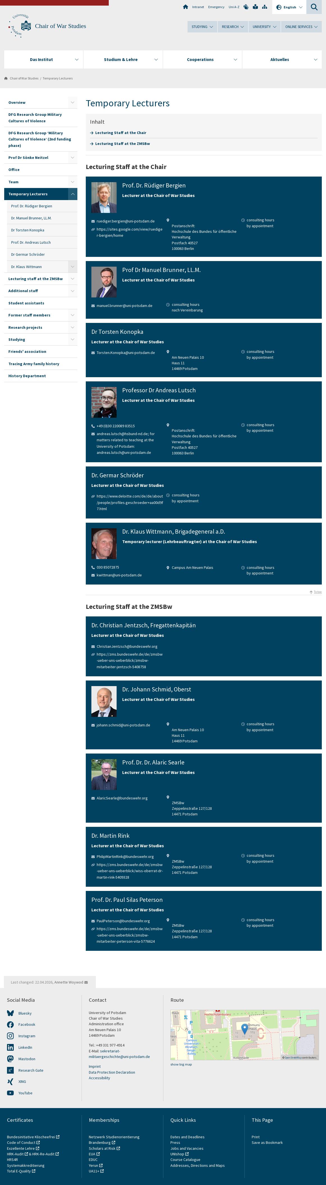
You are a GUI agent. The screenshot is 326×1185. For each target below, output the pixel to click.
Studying (16, 339)
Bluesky (25, 1013)
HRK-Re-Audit (43, 1153)
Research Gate (31, 1070)
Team (13, 181)
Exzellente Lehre (21, 1148)
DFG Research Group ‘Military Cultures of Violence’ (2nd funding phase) (39, 139)
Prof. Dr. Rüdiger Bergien (31, 205)
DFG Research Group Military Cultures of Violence (35, 117)
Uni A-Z (234, 7)
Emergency (216, 7)
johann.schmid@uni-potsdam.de (123, 725)
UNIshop (177, 1153)
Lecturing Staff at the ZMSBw (122, 143)
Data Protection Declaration (112, 1072)
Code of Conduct (21, 1142)
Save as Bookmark (267, 1142)
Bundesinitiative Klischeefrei (31, 1136)
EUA (92, 1153)
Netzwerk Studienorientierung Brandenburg (114, 1139)
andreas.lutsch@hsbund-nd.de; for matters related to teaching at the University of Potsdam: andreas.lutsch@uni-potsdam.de (126, 443)
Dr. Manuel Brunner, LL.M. (31, 217)
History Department (27, 375)
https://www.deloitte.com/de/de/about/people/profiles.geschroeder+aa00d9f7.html (130, 502)
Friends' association (27, 351)
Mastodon (27, 1058)
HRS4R (12, 1159)
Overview (17, 102)
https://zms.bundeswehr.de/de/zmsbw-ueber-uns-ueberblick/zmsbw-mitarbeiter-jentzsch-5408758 (130, 660)
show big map (181, 1064)
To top (318, 592)
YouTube (26, 1092)
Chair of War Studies (60, 26)
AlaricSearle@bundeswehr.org (122, 798)
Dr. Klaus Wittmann (26, 266)
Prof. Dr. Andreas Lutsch (31, 242)
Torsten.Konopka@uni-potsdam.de (126, 352)
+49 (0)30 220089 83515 (116, 425)
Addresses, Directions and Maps (197, 1165)
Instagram (27, 1035)
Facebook (27, 1024)
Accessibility (99, 1077)
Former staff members (29, 315)
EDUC (93, 1159)
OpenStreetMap (293, 1057)
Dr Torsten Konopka (27, 230)
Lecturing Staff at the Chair (120, 132)
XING (22, 1081)
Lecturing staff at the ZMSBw (35, 278)
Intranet (198, 7)
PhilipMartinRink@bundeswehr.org (125, 856)
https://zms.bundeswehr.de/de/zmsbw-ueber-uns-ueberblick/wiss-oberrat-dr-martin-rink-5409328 (130, 871)
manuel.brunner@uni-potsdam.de (124, 305)
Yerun (93, 1165)
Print (256, 1136)
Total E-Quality (19, 1171)
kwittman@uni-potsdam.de (119, 575)
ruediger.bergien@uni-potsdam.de (126, 221)
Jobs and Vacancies (187, 1148)
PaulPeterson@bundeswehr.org (123, 920)
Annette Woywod (68, 982)
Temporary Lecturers (58, 78)
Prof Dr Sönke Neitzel (28, 157)
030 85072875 (108, 567)
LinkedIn (25, 1047)
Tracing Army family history (33, 363)
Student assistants (26, 303)
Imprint (95, 1066)
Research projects (25, 327)
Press (175, 1142)
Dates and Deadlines (187, 1136)
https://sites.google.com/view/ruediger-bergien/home (130, 232)
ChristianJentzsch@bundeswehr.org (127, 646)
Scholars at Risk (102, 1148)
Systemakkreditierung (26, 1165)
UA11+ (94, 1171)
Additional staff (23, 290)
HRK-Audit (15, 1153)
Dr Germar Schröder (28, 254)
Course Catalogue (185, 1159)
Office (14, 169)
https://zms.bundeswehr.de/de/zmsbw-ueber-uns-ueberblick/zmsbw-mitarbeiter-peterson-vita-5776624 (130, 935)
